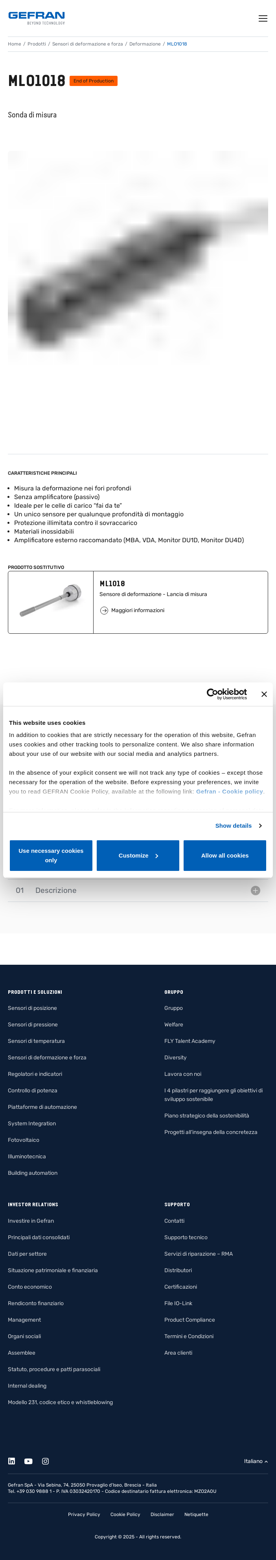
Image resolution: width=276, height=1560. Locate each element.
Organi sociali (24, 1336)
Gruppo (173, 1008)
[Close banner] (264, 694)
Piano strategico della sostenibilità (206, 1115)
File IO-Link (178, 1303)
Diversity (175, 1057)
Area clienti (178, 1353)
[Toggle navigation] (263, 18)
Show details (233, 825)
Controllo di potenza (32, 1090)
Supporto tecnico (186, 1237)
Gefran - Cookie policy (229, 791)
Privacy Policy (84, 1514)
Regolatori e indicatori (35, 1074)
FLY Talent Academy (189, 1041)
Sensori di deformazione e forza (87, 44)
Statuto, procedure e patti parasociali (54, 1369)
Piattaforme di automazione (42, 1107)
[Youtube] (33, 1460)
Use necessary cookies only (50, 855)
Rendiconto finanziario (36, 1303)
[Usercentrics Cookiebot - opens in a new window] (212, 694)
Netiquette (196, 1514)
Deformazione (145, 44)
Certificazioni (180, 1287)
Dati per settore (27, 1254)
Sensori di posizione (32, 1008)
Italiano (253, 1461)
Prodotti (37, 44)
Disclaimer (162, 1514)
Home (14, 44)
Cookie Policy (125, 1514)
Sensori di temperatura (36, 1041)
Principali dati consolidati (39, 1237)
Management (24, 1320)
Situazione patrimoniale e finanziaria (53, 1270)
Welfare (173, 1024)
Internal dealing (27, 1386)
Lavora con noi (182, 1074)
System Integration (32, 1123)
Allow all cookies (225, 855)
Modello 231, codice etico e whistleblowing (60, 1402)
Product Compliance (189, 1320)
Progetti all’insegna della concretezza (211, 1132)
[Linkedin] (16, 1460)
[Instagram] (50, 1460)
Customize (138, 855)
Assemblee (21, 1353)
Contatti (174, 1221)
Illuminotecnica (27, 1156)
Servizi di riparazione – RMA (198, 1254)
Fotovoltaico (23, 1140)
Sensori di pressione (33, 1024)
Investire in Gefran (31, 1221)
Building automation (32, 1173)
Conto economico (30, 1287)
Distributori (178, 1270)
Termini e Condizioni (188, 1336)
